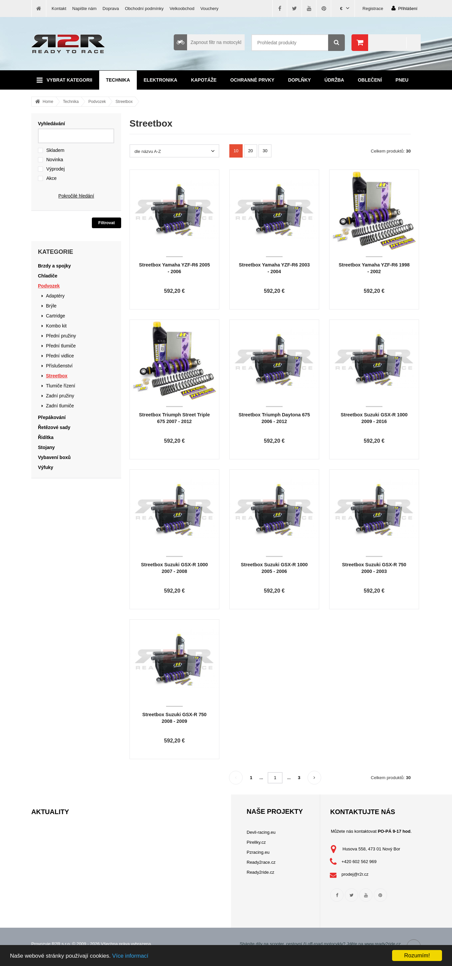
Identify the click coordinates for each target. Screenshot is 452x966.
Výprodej (55, 169)
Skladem (55, 150)
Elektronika (160, 80)
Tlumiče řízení (60, 385)
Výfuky (45, 467)
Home (48, 101)
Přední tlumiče (61, 345)
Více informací (130, 956)
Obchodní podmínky (144, 8)
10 (236, 150)
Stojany (46, 447)
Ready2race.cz (261, 862)
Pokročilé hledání (76, 196)
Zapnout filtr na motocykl (207, 42)
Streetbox (123, 101)
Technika (118, 80)
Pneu (401, 80)
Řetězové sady (54, 427)
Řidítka (46, 437)
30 (265, 150)
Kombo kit (56, 325)
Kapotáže (204, 80)
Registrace (372, 8)
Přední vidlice (60, 355)
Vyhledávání (51, 123)
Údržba (334, 80)
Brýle (51, 305)
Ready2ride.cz (260, 872)
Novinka (54, 159)
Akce (51, 178)
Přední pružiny (61, 335)
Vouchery (209, 8)
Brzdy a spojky (54, 265)
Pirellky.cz (256, 842)
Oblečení (370, 80)
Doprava (111, 8)
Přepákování (52, 417)
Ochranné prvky (252, 80)
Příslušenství (59, 365)
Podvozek (97, 101)
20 (250, 150)
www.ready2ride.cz (382, 943)
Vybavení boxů (54, 457)
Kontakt (59, 8)
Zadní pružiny (60, 395)
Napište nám (84, 8)
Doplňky (299, 80)
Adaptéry (55, 295)
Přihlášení (404, 8)
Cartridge (55, 315)
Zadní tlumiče (60, 405)
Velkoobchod (182, 8)
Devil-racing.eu (261, 832)
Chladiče (47, 275)
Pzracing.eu (258, 852)
